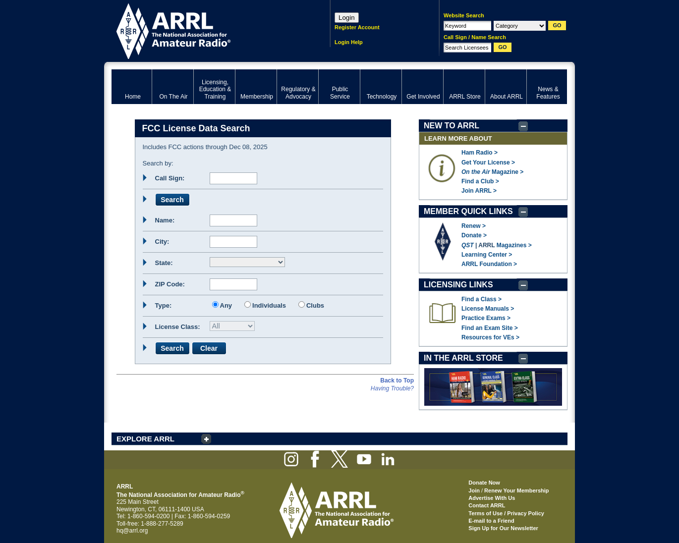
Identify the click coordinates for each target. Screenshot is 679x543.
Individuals (269, 305)
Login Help (349, 42)
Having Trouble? (392, 388)
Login (347, 17)
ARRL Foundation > (489, 264)
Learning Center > (486, 254)
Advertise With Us (491, 498)
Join (474, 490)
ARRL (207, 30)
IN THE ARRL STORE (463, 358)
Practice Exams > (485, 318)
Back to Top (397, 380)
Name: (165, 220)
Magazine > (492, 171)
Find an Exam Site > (489, 328)
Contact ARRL (486, 505)
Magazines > (514, 245)
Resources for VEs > (490, 337)
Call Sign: (170, 178)
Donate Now (484, 483)
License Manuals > (487, 308)
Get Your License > (488, 162)
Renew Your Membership (516, 490)
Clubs (315, 305)
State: (164, 263)
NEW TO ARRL (451, 125)
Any (226, 305)
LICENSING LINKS (458, 284)
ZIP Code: (170, 284)
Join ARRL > (479, 190)
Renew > (473, 225)
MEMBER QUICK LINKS (468, 211)
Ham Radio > (479, 152)
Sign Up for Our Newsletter (503, 528)
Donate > (474, 235)
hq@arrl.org (132, 530)
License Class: (177, 326)
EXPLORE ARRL (145, 438)
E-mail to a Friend (491, 521)
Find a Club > (480, 181)
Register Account (357, 27)
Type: (163, 305)
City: (162, 241)
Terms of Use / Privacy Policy (506, 513)
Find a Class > (481, 299)
